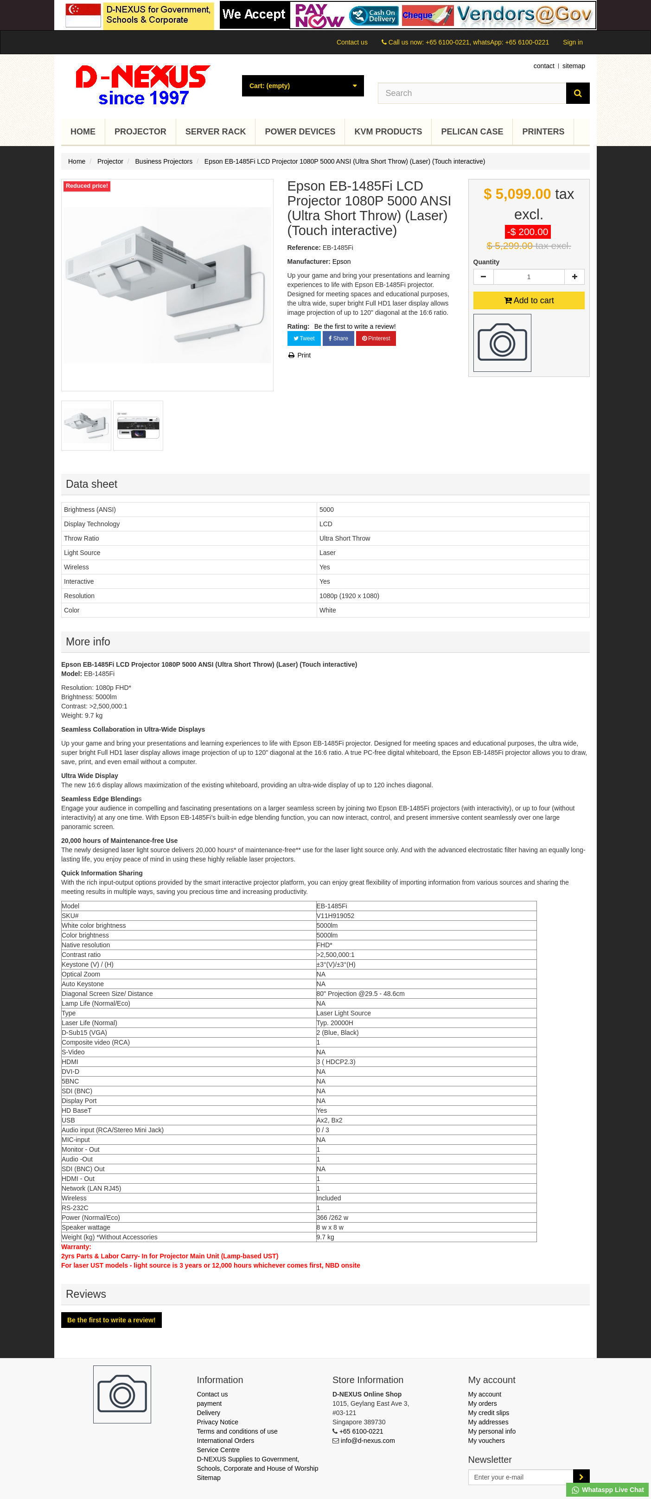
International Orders (226, 1440)
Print (299, 355)
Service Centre (218, 1450)
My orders (482, 1403)
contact (544, 66)
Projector (140, 131)
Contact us (352, 42)
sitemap (573, 66)
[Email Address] (521, 1477)
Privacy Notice (217, 1422)
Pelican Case (472, 131)
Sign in (573, 42)
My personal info (492, 1431)
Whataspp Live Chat (607, 1490)
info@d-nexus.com (368, 1440)
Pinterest (376, 338)
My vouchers (486, 1440)
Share (338, 338)
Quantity (486, 262)
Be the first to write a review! (355, 326)
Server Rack (215, 131)
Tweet (304, 338)
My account (485, 1394)
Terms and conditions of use (237, 1431)
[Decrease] (483, 277)
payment (209, 1403)
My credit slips (489, 1412)
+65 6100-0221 (361, 1431)
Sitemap (209, 1477)
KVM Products (388, 131)
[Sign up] (581, 1477)
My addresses (488, 1422)
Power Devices (300, 131)
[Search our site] (472, 93)
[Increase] (574, 277)
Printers (543, 131)
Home (83, 131)
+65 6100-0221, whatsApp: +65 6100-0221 (487, 42)
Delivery (209, 1412)
